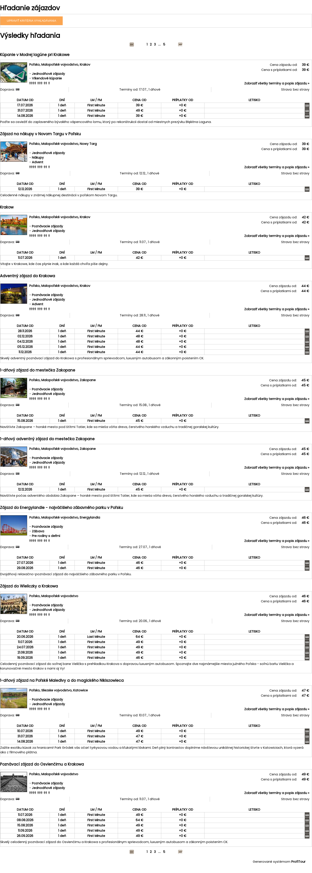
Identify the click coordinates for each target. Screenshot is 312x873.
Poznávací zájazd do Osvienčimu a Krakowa (42, 764)
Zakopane (88, 380)
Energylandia (90, 517)
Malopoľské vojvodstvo (59, 64)
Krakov (85, 64)
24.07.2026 (25, 647)
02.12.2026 (25, 336)
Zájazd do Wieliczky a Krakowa (29, 586)
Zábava (38, 531)
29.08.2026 (25, 568)
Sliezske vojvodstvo (56, 690)
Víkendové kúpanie (47, 78)
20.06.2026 (25, 637)
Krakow (7, 207)
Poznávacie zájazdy (47, 226)
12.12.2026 (25, 189)
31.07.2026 (25, 110)
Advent (37, 162)
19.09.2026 (25, 658)
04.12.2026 (25, 341)
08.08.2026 (25, 820)
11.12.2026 (25, 352)
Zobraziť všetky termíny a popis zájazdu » (276, 83)
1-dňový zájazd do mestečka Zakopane (37, 370)
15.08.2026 (25, 421)
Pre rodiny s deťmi (46, 536)
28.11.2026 (25, 331)
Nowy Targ (88, 144)
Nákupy (38, 157)
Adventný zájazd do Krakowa (27, 276)
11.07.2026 (25, 258)
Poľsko (34, 64)
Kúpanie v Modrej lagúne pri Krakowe (34, 54)
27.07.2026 (25, 563)
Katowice (80, 690)
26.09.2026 (25, 836)
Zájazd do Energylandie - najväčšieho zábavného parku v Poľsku (61, 507)
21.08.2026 (25, 652)
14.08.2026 (25, 116)
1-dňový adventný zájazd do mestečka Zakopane (47, 439)
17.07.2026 (25, 105)
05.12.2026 (25, 347)
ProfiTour (298, 861)
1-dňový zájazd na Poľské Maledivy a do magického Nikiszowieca (62, 680)
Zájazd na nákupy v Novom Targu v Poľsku (40, 134)
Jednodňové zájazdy (48, 74)
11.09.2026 (25, 830)
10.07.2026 (25, 731)
